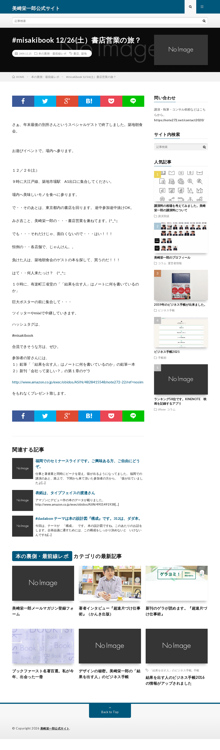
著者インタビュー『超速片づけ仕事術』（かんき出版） (109, 614)
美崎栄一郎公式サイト (56, 739)
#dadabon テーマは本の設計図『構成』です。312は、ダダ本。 (88, 521)
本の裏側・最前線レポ (52, 56)
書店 (76, 56)
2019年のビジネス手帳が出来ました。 (180, 307)
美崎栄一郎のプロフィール (172, 260)
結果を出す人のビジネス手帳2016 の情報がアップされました (176, 688)
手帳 (196, 674)
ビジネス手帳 (166, 313)
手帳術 (162, 360)
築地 (84, 56)
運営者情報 (175, 265)
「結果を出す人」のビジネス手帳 (171, 674)
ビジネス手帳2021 (167, 354)
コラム (162, 265)
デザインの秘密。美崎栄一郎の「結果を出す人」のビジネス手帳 (109, 681)
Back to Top (110, 723)
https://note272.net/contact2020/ (179, 123)
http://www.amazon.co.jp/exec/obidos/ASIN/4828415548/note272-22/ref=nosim (77, 384)
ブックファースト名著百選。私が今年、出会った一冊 (42, 678)
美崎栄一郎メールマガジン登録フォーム (42, 614)
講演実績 (163, 218)
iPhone (162, 411)
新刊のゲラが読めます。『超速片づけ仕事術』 (176, 614)
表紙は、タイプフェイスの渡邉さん (65, 495)
